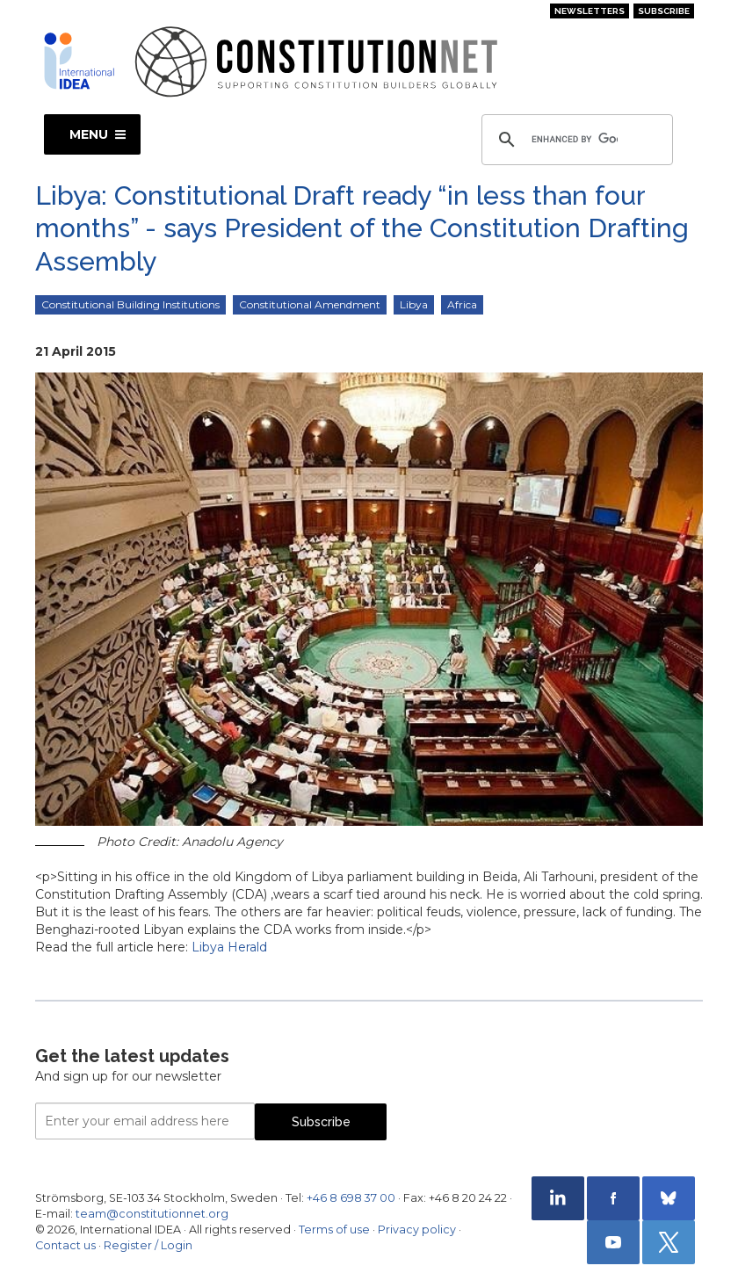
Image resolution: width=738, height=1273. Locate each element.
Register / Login (148, 1245)
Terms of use (334, 1229)
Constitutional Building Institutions (130, 304)
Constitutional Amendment (309, 304)
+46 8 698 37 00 (351, 1197)
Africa (462, 304)
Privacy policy (417, 1229)
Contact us (65, 1245)
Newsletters (589, 11)
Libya (414, 304)
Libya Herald (229, 947)
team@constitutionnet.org (152, 1213)
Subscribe (664, 11)
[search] (575, 139)
